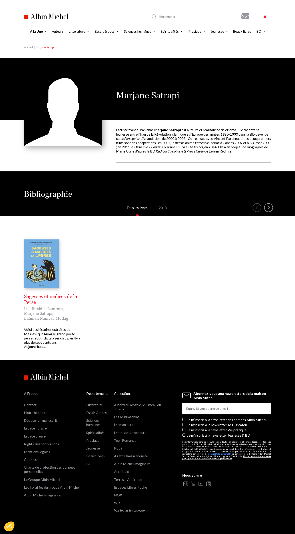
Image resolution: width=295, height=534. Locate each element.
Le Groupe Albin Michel (42, 479)
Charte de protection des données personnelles (49, 469)
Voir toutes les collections (131, 510)
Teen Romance (125, 440)
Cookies (30, 459)
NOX (118, 495)
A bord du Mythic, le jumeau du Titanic (137, 407)
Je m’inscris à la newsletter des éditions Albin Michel (226, 420)
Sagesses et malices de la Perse (50, 299)
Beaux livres (95, 456)
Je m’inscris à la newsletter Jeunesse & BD (218, 435)
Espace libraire (35, 428)
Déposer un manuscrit (40, 420)
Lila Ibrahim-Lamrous (43, 308)
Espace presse (35, 436)
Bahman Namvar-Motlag (46, 318)
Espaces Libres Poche (130, 487)
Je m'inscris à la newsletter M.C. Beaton (217, 425)
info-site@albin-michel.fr (219, 454)
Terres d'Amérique (128, 479)
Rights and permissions (41, 444)
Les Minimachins (126, 417)
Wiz (117, 503)
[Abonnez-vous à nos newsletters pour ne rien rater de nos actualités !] (243, 16)
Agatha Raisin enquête (131, 456)
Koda (118, 448)
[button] (9, 526)
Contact (30, 405)
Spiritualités (95, 432)
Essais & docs (96, 412)
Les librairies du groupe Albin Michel (52, 487)
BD (88, 464)
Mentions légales (37, 452)
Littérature (94, 405)
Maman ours (123, 424)
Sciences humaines (93, 422)
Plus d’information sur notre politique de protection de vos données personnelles (226, 457)
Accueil (28, 47)
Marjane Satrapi (38, 313)
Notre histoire (35, 412)
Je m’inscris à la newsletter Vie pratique (216, 430)
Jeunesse (93, 448)
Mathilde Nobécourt (130, 432)
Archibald (121, 471)
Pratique (92, 440)
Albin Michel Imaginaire (42, 495)
